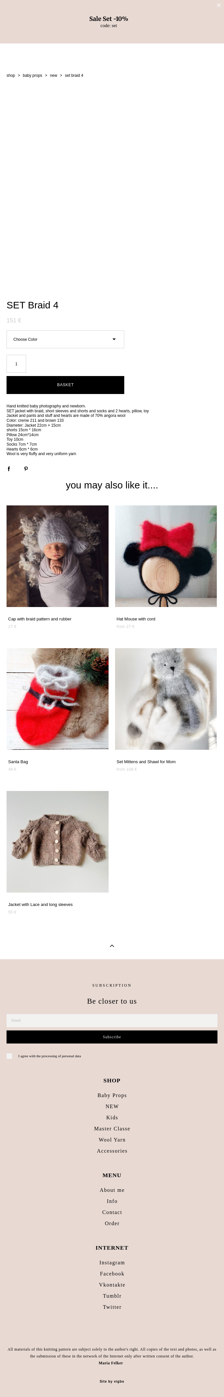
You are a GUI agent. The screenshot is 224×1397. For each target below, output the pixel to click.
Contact (112, 1212)
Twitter (112, 1307)
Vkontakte (112, 1285)
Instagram (112, 1262)
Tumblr (112, 1296)
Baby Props (112, 1095)
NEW (112, 1106)
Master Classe (112, 1128)
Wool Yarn (112, 1139)
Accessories (112, 1151)
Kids (112, 1117)
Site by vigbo (112, 1381)
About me (112, 1190)
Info (112, 1201)
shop (11, 75)
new (53, 75)
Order (112, 1223)
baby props (32, 75)
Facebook (112, 1273)
